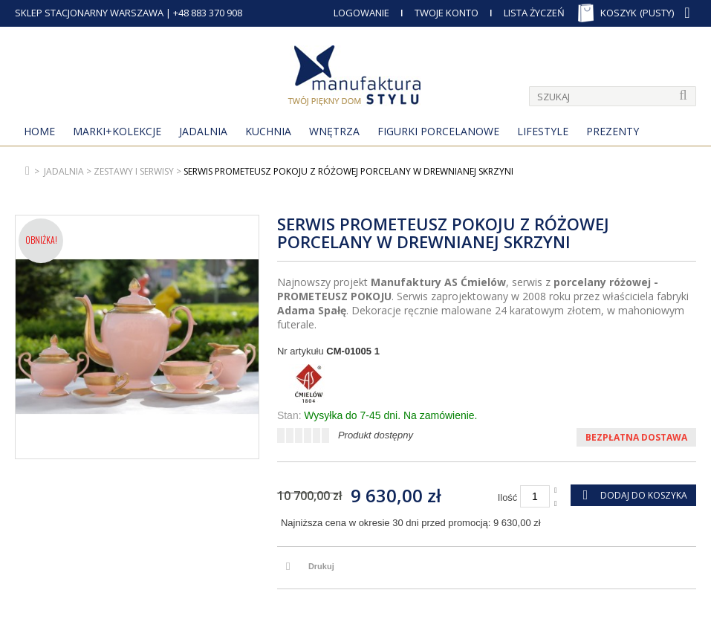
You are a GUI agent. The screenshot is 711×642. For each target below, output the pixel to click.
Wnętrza (334, 131)
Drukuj (321, 566)
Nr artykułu (300, 351)
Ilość (508, 497)
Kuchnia (268, 131)
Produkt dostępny (375, 435)
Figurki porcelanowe (438, 131)
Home (39, 131)
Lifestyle (542, 131)
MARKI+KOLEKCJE (117, 131)
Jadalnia (203, 131)
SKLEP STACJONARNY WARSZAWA (89, 12)
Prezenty (612, 131)
